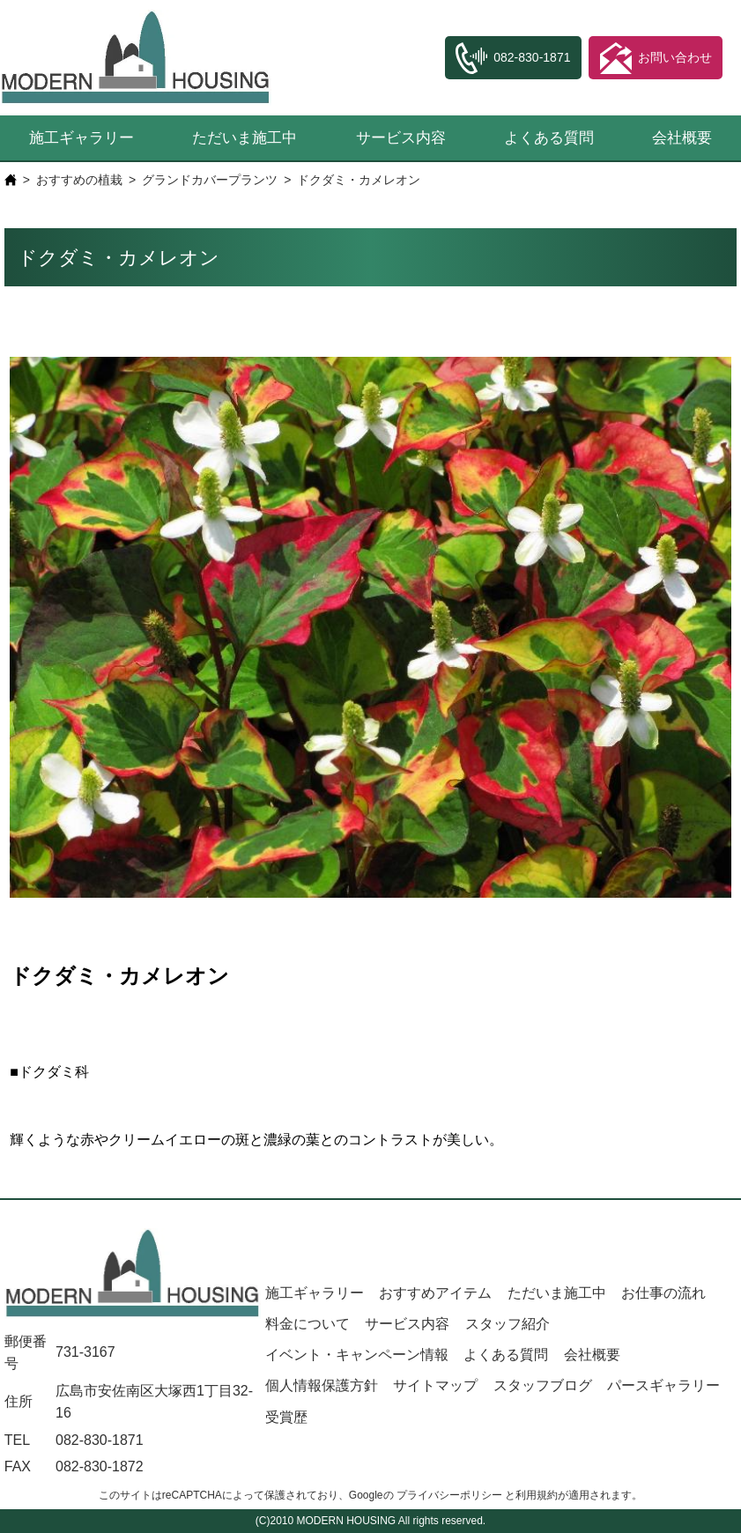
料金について (307, 1323)
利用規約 (536, 1495)
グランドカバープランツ (210, 180)
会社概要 (592, 1354)
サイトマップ (435, 1385)
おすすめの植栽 (79, 180)
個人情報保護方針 (321, 1385)
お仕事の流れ (663, 1292)
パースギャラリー (663, 1385)
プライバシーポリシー (449, 1495)
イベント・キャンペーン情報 (356, 1354)
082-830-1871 (100, 1440)
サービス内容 (401, 138)
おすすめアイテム (435, 1292)
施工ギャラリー (81, 138)
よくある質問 (549, 138)
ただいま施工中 (244, 138)
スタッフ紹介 (507, 1323)
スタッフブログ (542, 1385)
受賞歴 (286, 1417)
